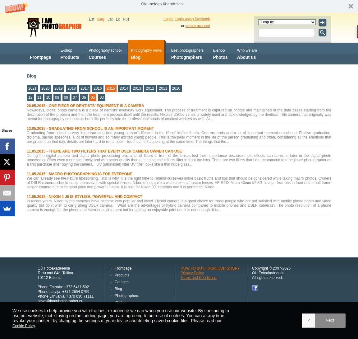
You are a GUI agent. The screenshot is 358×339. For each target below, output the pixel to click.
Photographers (187, 53)
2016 (98, 88)
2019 (58, 88)
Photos (220, 53)
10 (48, 97)
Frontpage (40, 53)
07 (75, 97)
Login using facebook (192, 19)
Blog (146, 53)
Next (330, 320)
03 (102, 97)
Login (167, 19)
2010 (176, 88)
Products (69, 53)
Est (91, 19)
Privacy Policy (192, 273)
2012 (150, 88)
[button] (179, 6)
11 (39, 97)
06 (84, 97)
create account (198, 26)
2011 (163, 88)
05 (93, 97)
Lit (118, 19)
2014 (124, 88)
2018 (71, 88)
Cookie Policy (23, 326)
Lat (110, 19)
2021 (32, 88)
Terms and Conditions (199, 277)
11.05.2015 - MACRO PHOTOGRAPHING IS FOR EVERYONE (79, 174)
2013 (137, 88)
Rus (126, 19)
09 (57, 97)
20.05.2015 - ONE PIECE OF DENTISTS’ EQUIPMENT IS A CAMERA (85, 106)
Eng (100, 19)
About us (247, 53)
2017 (84, 88)
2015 (111, 88)
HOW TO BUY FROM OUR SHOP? (210, 268)
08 (66, 97)
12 (30, 97)
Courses (105, 53)
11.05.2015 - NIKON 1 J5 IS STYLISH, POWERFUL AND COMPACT (84, 197)
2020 (45, 88)
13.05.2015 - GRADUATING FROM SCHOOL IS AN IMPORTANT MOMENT (90, 128)
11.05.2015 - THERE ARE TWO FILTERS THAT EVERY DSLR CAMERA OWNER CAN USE (104, 151)
